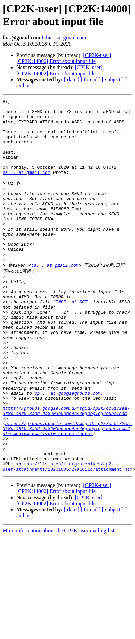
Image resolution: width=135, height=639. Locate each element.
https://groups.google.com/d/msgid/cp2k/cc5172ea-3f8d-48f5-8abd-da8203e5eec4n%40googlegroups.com (66, 471)
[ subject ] (113, 79)
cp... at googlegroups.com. (69, 450)
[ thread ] (91, 79)
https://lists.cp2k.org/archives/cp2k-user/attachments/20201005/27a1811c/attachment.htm (67, 538)
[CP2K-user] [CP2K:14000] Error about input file (63, 58)
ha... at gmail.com (26, 187)
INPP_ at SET (72, 340)
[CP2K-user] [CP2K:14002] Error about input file (59, 70)
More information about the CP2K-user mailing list (58, 602)
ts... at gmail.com (54, 297)
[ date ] (71, 79)
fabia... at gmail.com (64, 38)
